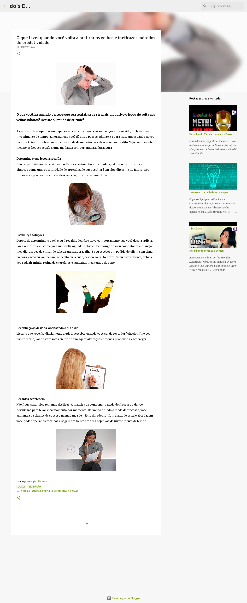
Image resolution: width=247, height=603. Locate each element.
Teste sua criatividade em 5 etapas (208, 192)
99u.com (42, 481)
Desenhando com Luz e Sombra (207, 250)
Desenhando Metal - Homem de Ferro (210, 134)
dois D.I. (20, 6)
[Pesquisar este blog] (226, 6)
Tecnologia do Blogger (123, 598)
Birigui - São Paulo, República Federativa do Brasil (50, 491)
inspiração (35, 487)
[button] (18, 54)
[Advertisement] (86, 564)
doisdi (21, 487)
